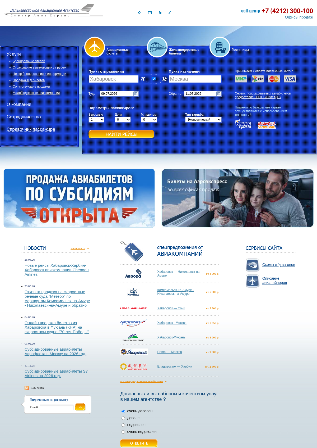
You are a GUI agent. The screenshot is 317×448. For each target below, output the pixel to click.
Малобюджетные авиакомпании (36, 93)
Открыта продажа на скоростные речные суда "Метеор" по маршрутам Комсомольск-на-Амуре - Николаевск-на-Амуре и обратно (57, 298)
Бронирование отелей (29, 61)
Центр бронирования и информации (39, 74)
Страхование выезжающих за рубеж (39, 67)
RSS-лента (37, 387)
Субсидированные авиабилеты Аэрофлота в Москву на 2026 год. (55, 351)
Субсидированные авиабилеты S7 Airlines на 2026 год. (56, 373)
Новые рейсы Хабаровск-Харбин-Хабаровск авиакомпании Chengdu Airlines (57, 270)
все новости (78, 248)
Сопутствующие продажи (31, 86)
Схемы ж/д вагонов (278, 265)
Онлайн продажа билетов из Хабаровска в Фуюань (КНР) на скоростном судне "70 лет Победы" (57, 327)
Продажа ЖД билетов (29, 80)
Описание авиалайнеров (274, 280)
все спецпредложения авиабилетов (141, 381)
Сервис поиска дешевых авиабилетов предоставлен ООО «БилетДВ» (263, 95)
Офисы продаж (299, 17)
